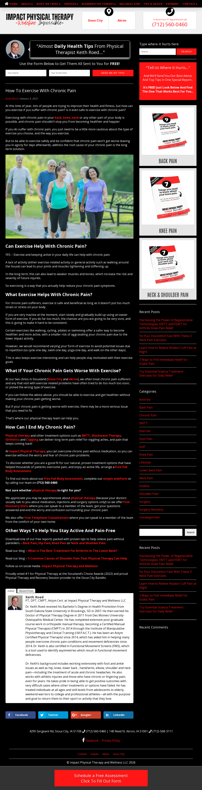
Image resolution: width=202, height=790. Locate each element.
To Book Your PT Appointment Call (169, 19)
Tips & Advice (153, 3)
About (26, 3)
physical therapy (44, 490)
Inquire (95, 754)
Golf (142, 447)
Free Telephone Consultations (46, 518)
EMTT (143, 423)
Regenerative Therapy (98, 3)
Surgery (144, 502)
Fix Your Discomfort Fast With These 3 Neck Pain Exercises (165, 338)
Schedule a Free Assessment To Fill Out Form (101, 778)
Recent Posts (26, 591)
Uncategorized (149, 517)
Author (10, 591)
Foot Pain (145, 439)
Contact (189, 3)
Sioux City (118, 754)
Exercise (144, 431)
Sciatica (144, 486)
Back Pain (146, 407)
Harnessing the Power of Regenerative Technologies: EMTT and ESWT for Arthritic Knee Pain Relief (166, 324)
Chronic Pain (148, 415)
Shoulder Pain (148, 494)
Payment (172, 3)
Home (14, 3)
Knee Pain (146, 454)
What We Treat (47, 3)
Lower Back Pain (150, 470)
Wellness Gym (129, 3)
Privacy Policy (111, 741)
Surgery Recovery (151, 509)
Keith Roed (11, 98)
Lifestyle (145, 462)
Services (70, 3)
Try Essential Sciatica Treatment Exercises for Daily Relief (161, 373)
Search (191, 532)
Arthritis (145, 400)
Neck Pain (146, 478)
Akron (105, 754)
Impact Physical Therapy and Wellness (70, 566)
